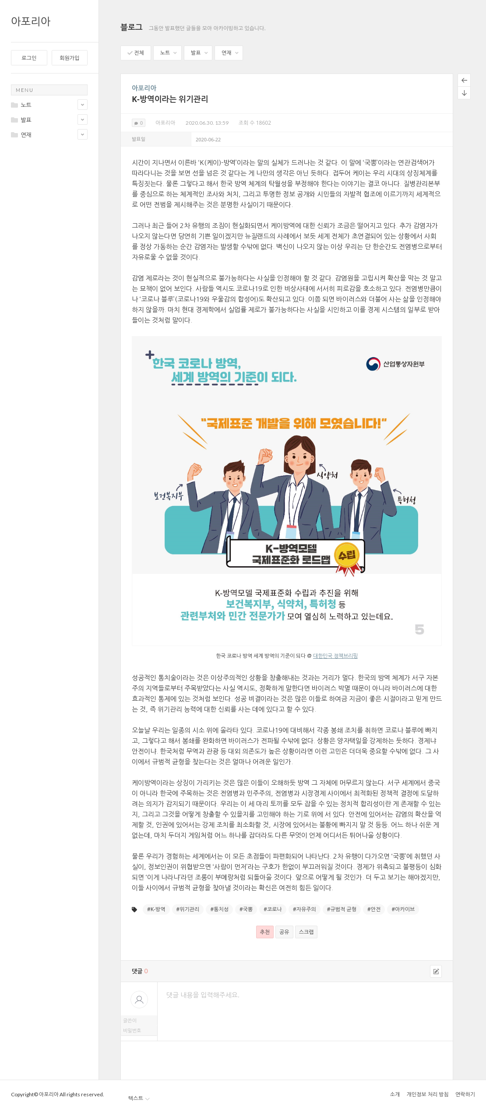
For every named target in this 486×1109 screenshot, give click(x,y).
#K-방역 (156, 909)
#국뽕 (246, 909)
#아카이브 (403, 909)
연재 (230, 52)
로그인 (28, 58)
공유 (284, 932)
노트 (168, 52)
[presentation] (286, 1065)
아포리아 (30, 21)
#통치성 (219, 909)
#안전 (373, 909)
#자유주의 (304, 909)
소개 (395, 1094)
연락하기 (465, 1094)
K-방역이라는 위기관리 (170, 99)
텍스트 (139, 1098)
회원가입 (69, 58)
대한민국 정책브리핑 (335, 656)
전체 (135, 52)
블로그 (131, 27)
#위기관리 (188, 909)
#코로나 (273, 909)
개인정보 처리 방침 (427, 1094)
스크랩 (306, 932)
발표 (199, 52)
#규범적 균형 (341, 909)
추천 (265, 932)
